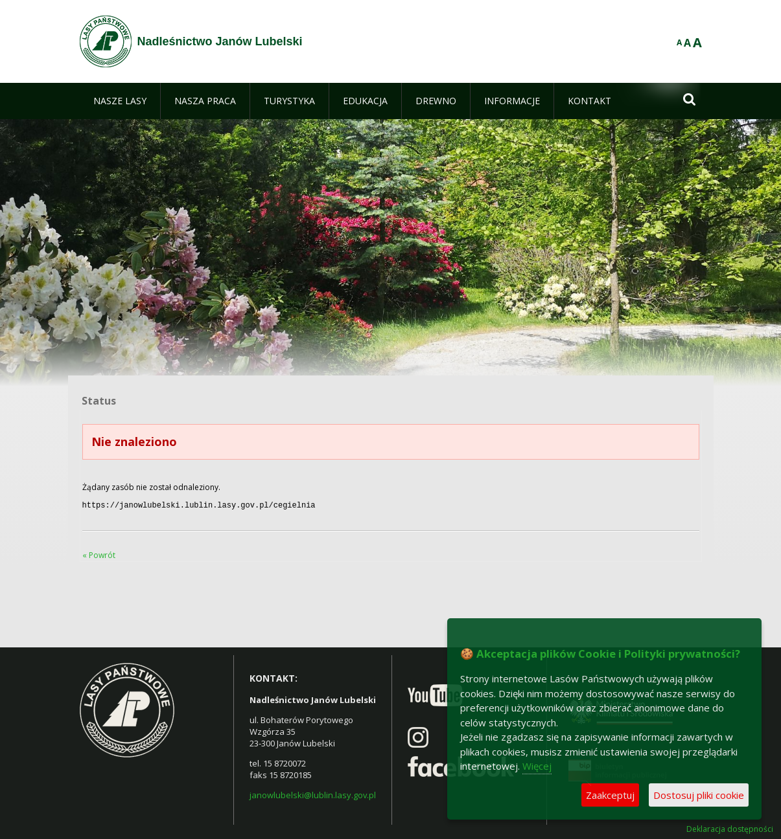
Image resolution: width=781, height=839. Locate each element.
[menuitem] (120, 101)
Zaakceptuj (610, 795)
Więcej (537, 765)
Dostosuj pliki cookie (698, 795)
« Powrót (98, 553)
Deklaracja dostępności (729, 828)
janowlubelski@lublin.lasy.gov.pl (313, 794)
